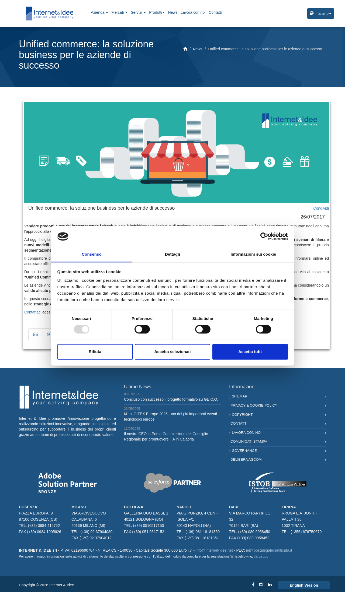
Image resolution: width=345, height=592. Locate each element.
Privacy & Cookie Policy (253, 405)
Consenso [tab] (91, 254)
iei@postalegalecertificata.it (269, 550)
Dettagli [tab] (172, 254)
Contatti (215, 12)
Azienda (99, 12)
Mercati (119, 12)
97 (50, 334)
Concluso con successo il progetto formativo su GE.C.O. (171, 399)
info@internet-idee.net (214, 550)
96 (35, 334)
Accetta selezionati (172, 351)
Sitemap (239, 396)
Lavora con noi (193, 12)
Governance (244, 451)
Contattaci (32, 312)
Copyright (242, 415)
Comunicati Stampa (248, 441)
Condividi (321, 208)
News (172, 12)
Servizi (138, 12)
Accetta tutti (250, 351)
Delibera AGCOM (246, 459)
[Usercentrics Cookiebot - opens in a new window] (264, 236)
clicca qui (260, 556)
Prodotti (157, 12)
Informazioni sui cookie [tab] (253, 254)
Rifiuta (95, 351)
